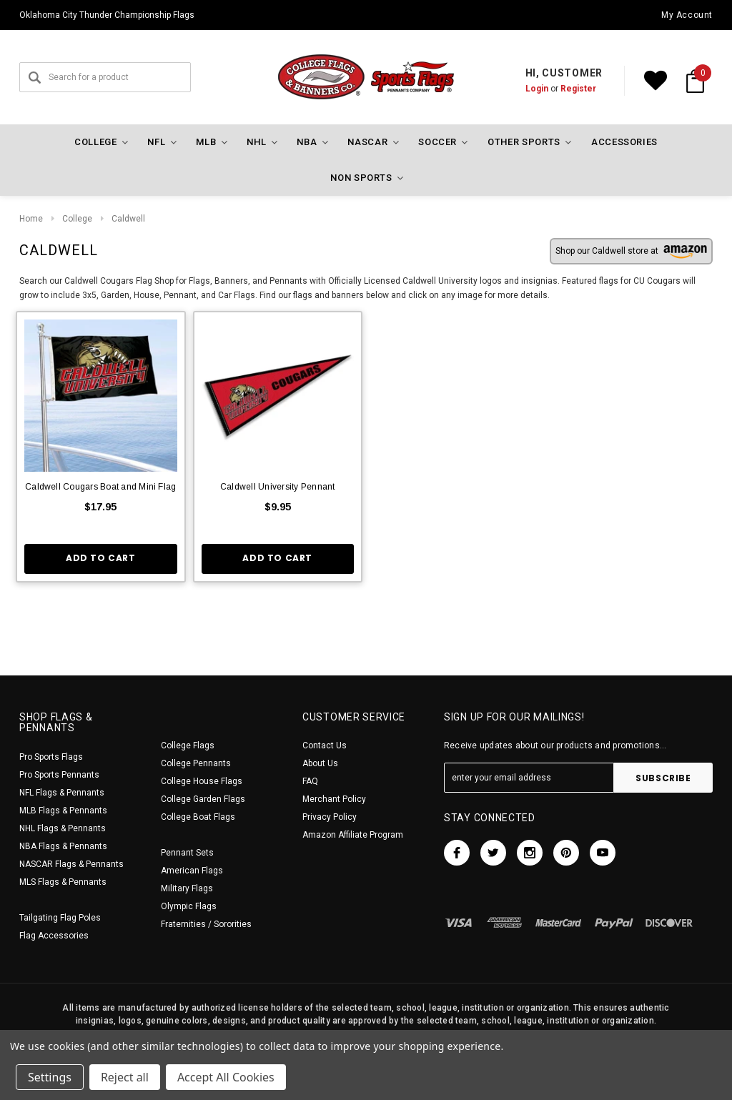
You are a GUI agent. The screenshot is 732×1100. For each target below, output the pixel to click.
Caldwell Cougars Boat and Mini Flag (100, 487)
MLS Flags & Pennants (63, 882)
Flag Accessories (54, 936)
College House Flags (201, 781)
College (77, 219)
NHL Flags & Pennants (62, 828)
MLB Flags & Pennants (63, 811)
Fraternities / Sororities (206, 924)
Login (536, 89)
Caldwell (128, 219)
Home (31, 219)
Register (578, 89)
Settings (49, 1077)
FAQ (310, 781)
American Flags (192, 871)
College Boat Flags (198, 817)
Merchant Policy (334, 799)
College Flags (187, 745)
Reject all (125, 1077)
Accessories (624, 142)
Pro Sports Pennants (59, 775)
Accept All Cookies (225, 1077)
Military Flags (187, 888)
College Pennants (196, 763)
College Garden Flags (203, 799)
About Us (320, 763)
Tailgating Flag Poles (60, 918)
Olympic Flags (189, 906)
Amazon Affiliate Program (352, 835)
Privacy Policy (329, 817)
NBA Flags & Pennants (63, 846)
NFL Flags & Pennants (61, 793)
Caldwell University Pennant (277, 487)
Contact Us (324, 745)
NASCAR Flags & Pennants (71, 864)
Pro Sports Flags (51, 757)
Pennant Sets (187, 853)
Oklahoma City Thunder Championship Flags (106, 15)
